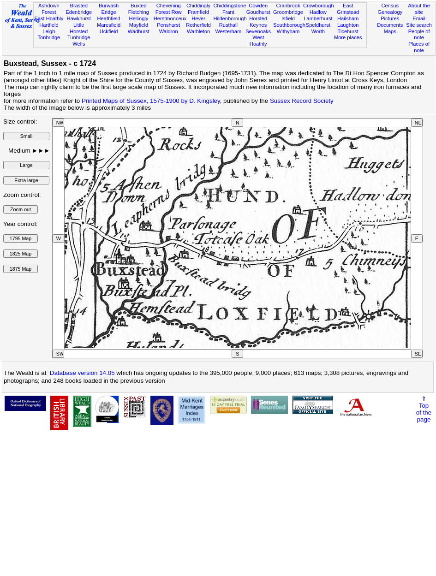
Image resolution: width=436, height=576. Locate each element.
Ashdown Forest (49, 9)
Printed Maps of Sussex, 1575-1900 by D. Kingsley (151, 100)
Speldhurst (318, 25)
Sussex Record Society (302, 100)
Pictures (390, 18)
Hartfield (48, 25)
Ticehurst (348, 31)
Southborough (289, 25)
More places (348, 37)
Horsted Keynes (258, 22)
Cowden (258, 5)
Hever (198, 18)
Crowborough (318, 5)
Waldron (168, 31)
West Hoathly (258, 41)
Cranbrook (288, 5)
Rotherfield (198, 25)
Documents (390, 25)
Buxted (139, 5)
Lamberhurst (318, 18)
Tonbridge (49, 37)
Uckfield (109, 31)
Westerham (228, 31)
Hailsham (347, 18)
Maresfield (108, 25)
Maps (390, 31)
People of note (419, 35)
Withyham (288, 31)
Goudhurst (258, 12)
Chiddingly (198, 5)
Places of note (419, 47)
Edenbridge (79, 12)
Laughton (347, 25)
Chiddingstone (229, 5)
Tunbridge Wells (78, 41)
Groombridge (288, 12)
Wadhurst (138, 31)
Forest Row (168, 12)
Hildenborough (229, 18)
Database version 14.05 (82, 372)
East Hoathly (48, 18)
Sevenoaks (258, 31)
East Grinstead (348, 9)
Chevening (168, 5)
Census (390, 5)
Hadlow (318, 12)
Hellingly (138, 18)
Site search (419, 25)
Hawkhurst (78, 18)
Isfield (288, 18)
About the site (419, 9)
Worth (318, 31)
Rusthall (228, 25)
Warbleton (198, 31)
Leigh (48, 31)
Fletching (138, 12)
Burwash (109, 5)
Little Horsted (79, 28)
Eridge (108, 12)
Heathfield (108, 18)
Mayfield (138, 25)
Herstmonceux (170, 18)
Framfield (198, 12)
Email (418, 18)
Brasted (79, 5)
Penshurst (168, 25)
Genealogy (389, 12)
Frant (228, 12)
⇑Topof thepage (423, 409)
